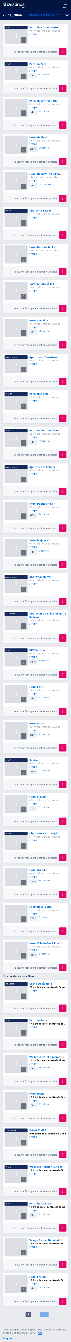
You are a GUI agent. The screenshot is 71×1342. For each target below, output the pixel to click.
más (40, 1332)
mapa (33, 34)
